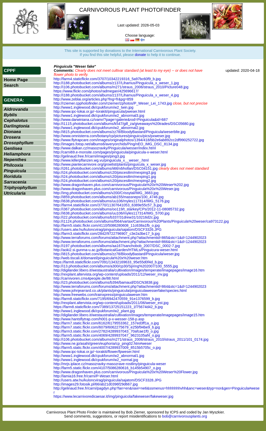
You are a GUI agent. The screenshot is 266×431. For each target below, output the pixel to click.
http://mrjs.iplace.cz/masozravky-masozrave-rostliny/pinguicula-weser (110, 364)
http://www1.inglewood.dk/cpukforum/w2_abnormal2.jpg (99, 128)
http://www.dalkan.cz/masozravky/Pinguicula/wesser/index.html (105, 148)
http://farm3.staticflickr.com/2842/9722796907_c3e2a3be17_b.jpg (107, 234)
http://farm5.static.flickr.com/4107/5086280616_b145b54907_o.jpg (107, 368)
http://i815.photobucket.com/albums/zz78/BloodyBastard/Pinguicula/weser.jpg (116, 254)
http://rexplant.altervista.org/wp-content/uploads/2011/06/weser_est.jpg (111, 303)
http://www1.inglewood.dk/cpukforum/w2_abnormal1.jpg (99, 356)
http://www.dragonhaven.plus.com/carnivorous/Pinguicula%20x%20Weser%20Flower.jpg (125, 372)
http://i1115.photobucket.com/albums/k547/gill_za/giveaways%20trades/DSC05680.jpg (124, 124)
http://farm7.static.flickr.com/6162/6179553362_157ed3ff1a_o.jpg (106, 323)
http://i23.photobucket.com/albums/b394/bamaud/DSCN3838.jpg (106, 282)
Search (11, 85)
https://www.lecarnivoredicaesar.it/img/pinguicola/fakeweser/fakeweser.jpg (113, 396)
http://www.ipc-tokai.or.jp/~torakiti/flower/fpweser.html (96, 352)
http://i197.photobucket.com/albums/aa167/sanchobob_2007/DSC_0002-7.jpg (117, 246)
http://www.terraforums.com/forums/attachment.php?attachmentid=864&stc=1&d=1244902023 (130, 286)
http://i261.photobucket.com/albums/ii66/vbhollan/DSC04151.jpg (106, 168)
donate (140, 55)
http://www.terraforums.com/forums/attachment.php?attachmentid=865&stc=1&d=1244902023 (130, 238)
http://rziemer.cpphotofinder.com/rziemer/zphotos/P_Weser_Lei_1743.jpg (113, 103)
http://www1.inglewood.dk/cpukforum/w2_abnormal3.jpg (99, 115)
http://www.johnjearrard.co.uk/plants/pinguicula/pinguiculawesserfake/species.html (120, 291)
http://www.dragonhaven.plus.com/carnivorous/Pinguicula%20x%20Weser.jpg (116, 189)
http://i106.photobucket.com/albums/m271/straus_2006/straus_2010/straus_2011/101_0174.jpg (131, 339)
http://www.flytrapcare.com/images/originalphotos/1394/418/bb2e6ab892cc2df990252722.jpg (129, 140)
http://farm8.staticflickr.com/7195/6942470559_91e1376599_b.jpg (107, 299)
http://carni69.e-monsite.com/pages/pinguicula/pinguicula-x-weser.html (111, 152)
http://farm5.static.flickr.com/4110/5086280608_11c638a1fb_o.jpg (107, 225)
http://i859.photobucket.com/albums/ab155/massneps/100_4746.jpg (109, 197)
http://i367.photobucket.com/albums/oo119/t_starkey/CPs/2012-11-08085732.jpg (119, 209)
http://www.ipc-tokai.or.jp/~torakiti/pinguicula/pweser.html (99, 111)
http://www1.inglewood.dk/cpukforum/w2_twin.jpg (94, 107)
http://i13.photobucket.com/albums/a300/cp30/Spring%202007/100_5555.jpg (116, 266)
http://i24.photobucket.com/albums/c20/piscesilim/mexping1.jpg (105, 177)
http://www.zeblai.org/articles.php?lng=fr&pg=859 (93, 99)
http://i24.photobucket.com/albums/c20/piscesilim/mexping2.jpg (105, 181)
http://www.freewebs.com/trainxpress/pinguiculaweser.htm (101, 295)
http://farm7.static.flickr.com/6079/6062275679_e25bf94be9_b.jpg (107, 327)
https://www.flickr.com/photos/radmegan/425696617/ (96, 91)
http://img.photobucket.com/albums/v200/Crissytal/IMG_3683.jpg (106, 193)
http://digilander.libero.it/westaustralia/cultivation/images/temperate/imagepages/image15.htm (129, 315)
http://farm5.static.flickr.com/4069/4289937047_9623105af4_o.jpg (107, 335)
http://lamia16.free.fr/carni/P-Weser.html (86, 376)
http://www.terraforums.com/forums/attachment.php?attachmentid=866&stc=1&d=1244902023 (130, 242)
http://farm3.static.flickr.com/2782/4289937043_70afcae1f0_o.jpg (106, 331)
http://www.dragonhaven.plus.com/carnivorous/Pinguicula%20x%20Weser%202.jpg (121, 185)
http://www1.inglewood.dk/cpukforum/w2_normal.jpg (96, 360)
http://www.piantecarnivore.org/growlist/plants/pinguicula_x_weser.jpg (110, 164)
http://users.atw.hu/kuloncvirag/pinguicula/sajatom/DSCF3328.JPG (108, 380)
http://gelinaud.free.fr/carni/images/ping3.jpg (89, 156)
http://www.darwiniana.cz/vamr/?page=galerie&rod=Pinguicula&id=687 (111, 120)
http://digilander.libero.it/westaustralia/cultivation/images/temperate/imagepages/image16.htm (129, 270)
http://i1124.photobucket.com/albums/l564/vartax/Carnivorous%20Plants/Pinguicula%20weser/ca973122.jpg (141, 221)
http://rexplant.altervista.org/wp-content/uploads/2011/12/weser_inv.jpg (111, 274)
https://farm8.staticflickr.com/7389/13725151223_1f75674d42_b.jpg (108, 307)
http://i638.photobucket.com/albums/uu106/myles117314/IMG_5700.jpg (111, 213)
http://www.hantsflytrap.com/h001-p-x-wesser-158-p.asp (99, 319)
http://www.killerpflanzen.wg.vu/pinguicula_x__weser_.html (101, 160)
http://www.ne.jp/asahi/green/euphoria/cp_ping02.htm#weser (103, 343)
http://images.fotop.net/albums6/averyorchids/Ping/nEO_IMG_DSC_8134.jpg (116, 144)
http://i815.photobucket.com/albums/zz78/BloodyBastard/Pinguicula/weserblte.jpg (119, 132)
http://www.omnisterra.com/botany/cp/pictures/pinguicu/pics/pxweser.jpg (112, 136)
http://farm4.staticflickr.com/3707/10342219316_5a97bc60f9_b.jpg (107, 79)
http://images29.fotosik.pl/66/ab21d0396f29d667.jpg (96, 384)
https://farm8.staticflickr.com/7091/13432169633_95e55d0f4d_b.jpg (108, 262)
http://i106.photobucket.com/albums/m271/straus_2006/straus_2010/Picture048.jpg (121, 87)
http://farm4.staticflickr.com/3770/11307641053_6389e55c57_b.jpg (108, 205)
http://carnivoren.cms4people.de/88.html (86, 278)
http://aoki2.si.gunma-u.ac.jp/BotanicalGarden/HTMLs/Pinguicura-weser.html (116, 250)
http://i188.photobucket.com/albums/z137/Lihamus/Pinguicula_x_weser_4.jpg (116, 95)
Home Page (16, 79)
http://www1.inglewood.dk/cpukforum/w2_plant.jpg (94, 311)
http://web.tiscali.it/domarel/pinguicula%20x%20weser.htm (101, 258)
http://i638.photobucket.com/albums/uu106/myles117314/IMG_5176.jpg (111, 201)
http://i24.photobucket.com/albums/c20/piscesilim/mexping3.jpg (105, 172)
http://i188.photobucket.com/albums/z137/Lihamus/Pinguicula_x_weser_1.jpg (116, 83)
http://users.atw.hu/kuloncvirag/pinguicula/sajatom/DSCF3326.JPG (108, 229)
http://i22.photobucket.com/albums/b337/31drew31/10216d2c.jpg (106, 217)
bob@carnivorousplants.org (184, 416)
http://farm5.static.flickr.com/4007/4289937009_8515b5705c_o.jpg (107, 348)
